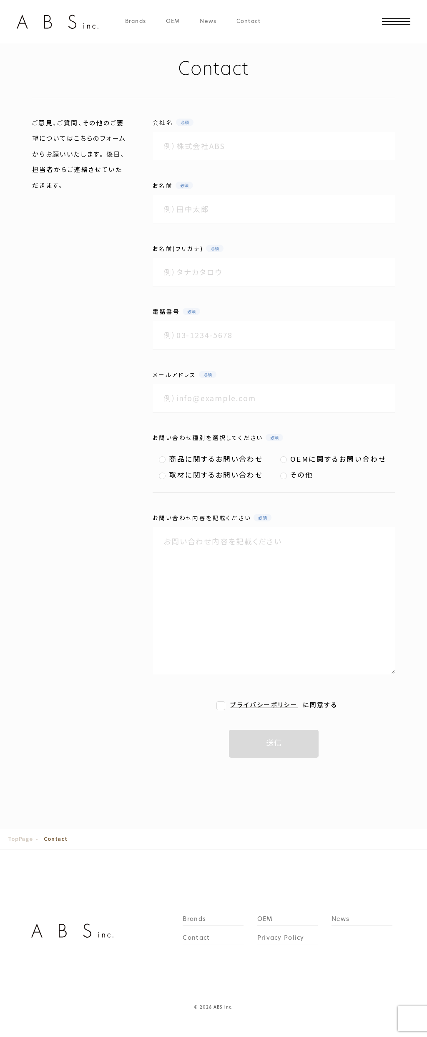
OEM (173, 21)
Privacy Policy (280, 938)
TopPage (20, 838)
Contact (248, 21)
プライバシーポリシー (264, 704)
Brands (135, 21)
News (208, 21)
